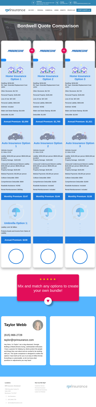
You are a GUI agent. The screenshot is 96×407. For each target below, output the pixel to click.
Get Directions (11, 396)
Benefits (63, 10)
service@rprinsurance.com (82, 3)
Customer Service (39, 385)
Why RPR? (32, 10)
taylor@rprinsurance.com (19, 339)
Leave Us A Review (40, 391)
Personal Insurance (40, 388)
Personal (40, 10)
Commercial (48, 10)
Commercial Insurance (41, 389)
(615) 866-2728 (64, 3)
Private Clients (72, 10)
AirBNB (56, 10)
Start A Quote (84, 10)
